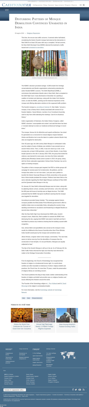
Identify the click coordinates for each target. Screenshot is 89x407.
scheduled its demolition (36, 47)
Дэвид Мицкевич (37, 365)
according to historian (43, 107)
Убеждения (68, 5)
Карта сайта (25, 396)
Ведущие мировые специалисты (24, 358)
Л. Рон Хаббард (37, 353)
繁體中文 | (8, 374)
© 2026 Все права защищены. (19, 394)
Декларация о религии (49, 365)
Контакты (18, 396)
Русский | (8, 384)
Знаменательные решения (10, 362)
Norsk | (30, 382)
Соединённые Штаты (9, 354)
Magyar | (52, 380)
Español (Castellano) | (11, 376)
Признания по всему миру (9, 358)
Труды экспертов (59, 5)
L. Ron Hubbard (52, 283)
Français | (8, 378)
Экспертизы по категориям (23, 354)
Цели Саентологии (37, 355)
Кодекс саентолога (37, 362)
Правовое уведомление (9, 396)
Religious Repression (33, 33)
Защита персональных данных (43, 394)
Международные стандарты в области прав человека (50, 360)
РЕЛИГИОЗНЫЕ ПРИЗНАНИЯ (9, 349)
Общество (74, 5)
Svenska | (30, 384)
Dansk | (29, 374)
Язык (4, 370)
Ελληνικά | (30, 378)
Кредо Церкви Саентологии (36, 359)
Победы (45, 5)
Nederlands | (8, 382)
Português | (53, 382)
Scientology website (46, 290)
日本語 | (30, 380)
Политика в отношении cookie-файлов (73, 394)
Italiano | (7, 380)
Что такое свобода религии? (51, 354)
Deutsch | (52, 376)
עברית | (51, 378)
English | (52, 374)
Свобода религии (37, 5)
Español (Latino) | (32, 376)
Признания (51, 5)
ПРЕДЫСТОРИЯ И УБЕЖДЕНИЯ (36, 349)
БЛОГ (7, 10)
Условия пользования (57, 394)
